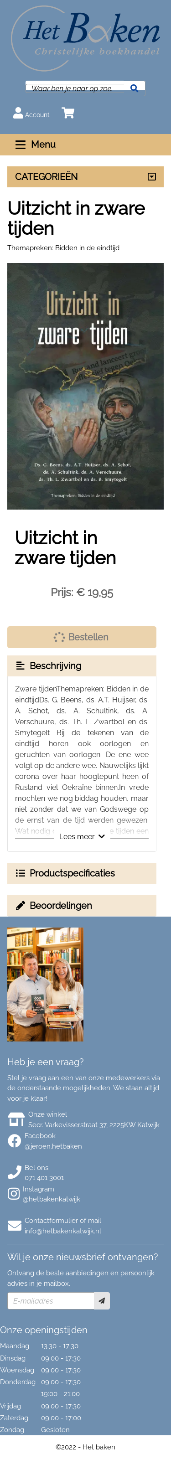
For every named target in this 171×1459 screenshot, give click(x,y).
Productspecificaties (65, 873)
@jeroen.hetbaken (53, 1146)
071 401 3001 (44, 1178)
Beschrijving (48, 665)
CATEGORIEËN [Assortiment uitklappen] (46, 176)
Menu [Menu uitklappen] (34, 144)
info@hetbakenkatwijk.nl (63, 1231)
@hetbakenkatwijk (51, 1199)
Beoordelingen (53, 905)
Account (31, 113)
